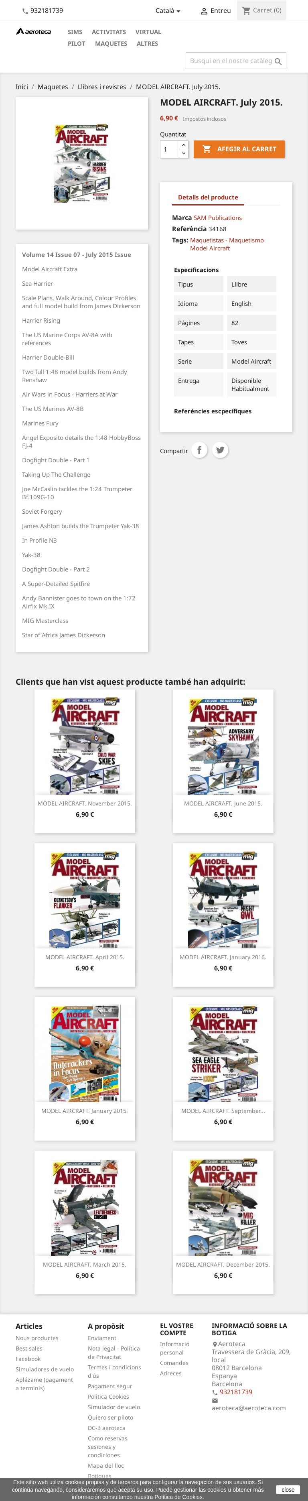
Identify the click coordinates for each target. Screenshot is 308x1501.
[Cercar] (236, 60)
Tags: (180, 240)
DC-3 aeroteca (107, 1428)
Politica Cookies (108, 1396)
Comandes (174, 1363)
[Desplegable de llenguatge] (169, 11)
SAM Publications (218, 218)
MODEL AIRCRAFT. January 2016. (223, 957)
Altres (147, 43)
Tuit (220, 450)
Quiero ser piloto (110, 1417)
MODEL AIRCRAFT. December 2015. (223, 1264)
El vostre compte (176, 1329)
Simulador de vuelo (114, 1407)
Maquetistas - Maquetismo (227, 240)
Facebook (28, 1359)
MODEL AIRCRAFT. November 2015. (85, 803)
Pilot (76, 43)
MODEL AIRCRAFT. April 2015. (84, 957)
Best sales (29, 1348)
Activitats (109, 32)
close (288, 1490)
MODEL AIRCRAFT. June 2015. (223, 803)
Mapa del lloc (106, 1465)
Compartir (199, 450)
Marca (182, 218)
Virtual (148, 32)
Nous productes (37, 1338)
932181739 (46, 10)
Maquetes (111, 43)
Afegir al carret (239, 149)
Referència (189, 229)
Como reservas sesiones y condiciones (108, 1446)
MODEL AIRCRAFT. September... (223, 1111)
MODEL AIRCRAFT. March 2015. (84, 1264)
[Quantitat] (169, 149)
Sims (75, 32)
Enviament (102, 1338)
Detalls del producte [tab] (208, 197)
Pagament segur (110, 1386)
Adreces (171, 1373)
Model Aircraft (210, 248)
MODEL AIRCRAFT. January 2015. (84, 1111)
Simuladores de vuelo (45, 1369)
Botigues (99, 1476)
